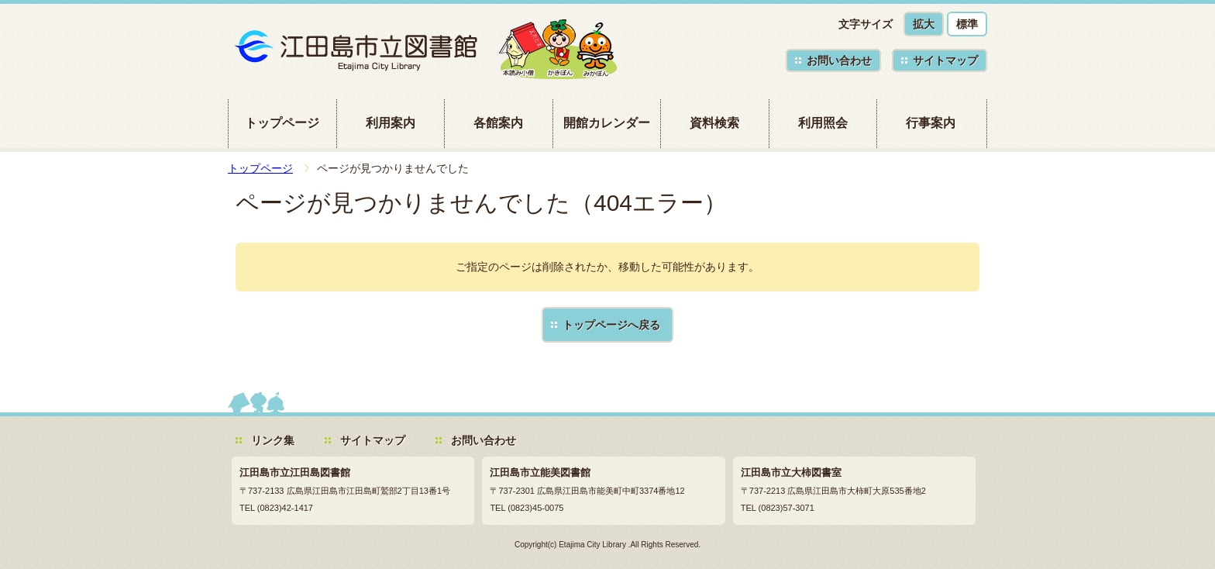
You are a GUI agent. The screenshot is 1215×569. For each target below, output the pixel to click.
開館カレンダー (606, 122)
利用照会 (823, 122)
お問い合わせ (839, 60)
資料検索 (714, 122)
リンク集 (272, 440)
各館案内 (498, 122)
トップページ (282, 122)
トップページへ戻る (611, 325)
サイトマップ (945, 60)
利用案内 (390, 122)
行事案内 (930, 122)
